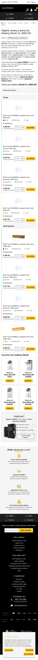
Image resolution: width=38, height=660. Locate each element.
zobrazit (9, 386)
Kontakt (19, 596)
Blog (19, 576)
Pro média (19, 594)
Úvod (4, 28)
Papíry (28, 19)
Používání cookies (19, 587)
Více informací (27, 646)
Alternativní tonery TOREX (19, 569)
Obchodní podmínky (19, 592)
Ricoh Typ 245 (6, 58)
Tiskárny (9, 24)
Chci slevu (25, 536)
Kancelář (28, 24)
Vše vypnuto (28, 654)
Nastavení (29, 650)
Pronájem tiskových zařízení (19, 573)
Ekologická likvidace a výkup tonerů (19, 571)
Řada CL (27, 28)
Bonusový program (19, 553)
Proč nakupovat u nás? (19, 564)
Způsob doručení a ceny (19, 546)
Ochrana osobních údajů (19, 589)
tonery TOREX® (23, 67)
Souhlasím (9, 650)
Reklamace (19, 555)
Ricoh (20, 28)
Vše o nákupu (31, 2)
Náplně (9, 19)
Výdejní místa (19, 548)
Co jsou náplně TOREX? (25, 441)
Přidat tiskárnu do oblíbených (17, 43)
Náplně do (9, 380)
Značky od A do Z (19, 550)
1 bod (27, 125)
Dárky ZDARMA (19, 566)
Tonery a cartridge (12, 28)
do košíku (30, 133)
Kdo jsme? (19, 584)
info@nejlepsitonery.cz (20, 610)
